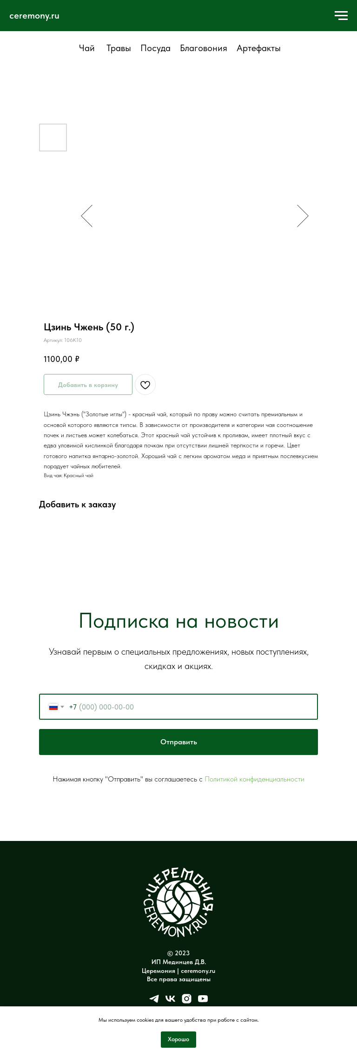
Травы (118, 47)
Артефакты (259, 47)
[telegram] (154, 1002)
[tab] (87, 52)
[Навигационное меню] (341, 15)
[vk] (170, 1002)
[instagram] (186, 1002)
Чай (87, 47)
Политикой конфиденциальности (254, 779)
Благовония (203, 47)
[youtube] (203, 1002)
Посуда (155, 47)
